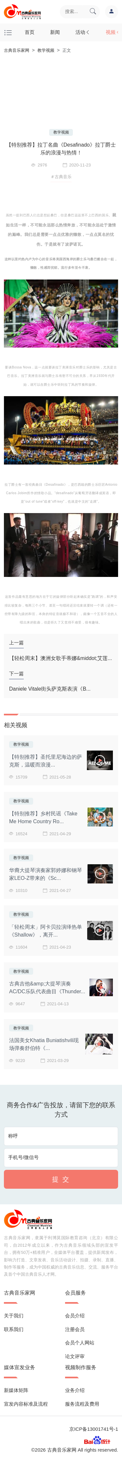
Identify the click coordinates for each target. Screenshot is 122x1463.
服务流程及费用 (82, 1404)
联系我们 (13, 1329)
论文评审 (75, 1356)
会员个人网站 (79, 1342)
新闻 (55, 32)
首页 (29, 32)
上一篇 (16, 642)
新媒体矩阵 (16, 1390)
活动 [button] (82, 32)
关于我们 (13, 1315)
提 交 (61, 1179)
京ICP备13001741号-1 (93, 1429)
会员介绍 (75, 1315)
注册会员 (75, 1329)
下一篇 (16, 673)
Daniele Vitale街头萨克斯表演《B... (49, 689)
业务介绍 (75, 1390)
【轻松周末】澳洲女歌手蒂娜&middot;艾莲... (60, 658)
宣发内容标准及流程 (26, 1404)
